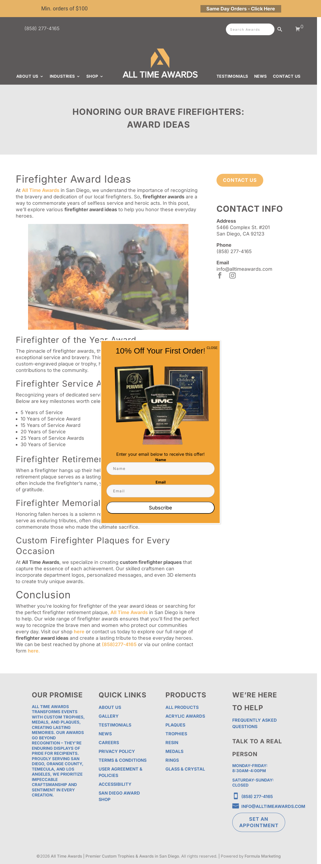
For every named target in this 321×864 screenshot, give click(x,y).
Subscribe (160, 507)
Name (160, 459)
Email (161, 482)
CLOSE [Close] (212, 348)
